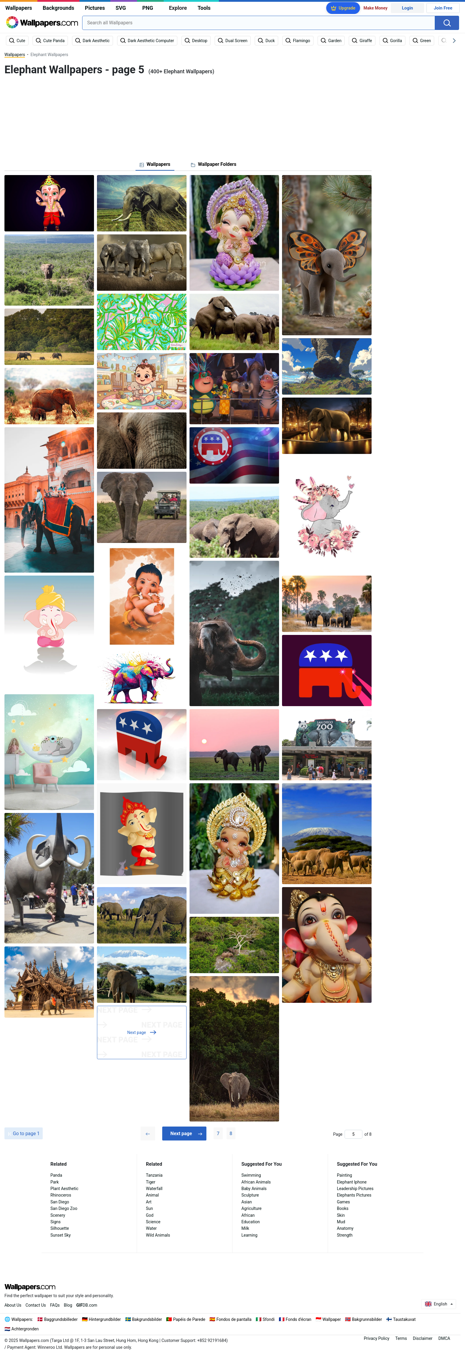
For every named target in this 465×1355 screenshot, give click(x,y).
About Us (12, 1305)
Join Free (443, 8)
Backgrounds (58, 8)
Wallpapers (18, 8)
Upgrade (347, 8)
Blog (68, 1305)
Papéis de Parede (189, 1319)
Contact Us (36, 1305)
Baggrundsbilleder (61, 1319)
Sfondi (269, 1319)
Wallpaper (331, 1319)
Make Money (376, 8)
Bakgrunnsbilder (367, 1319)
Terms (401, 1338)
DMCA (444, 1338)
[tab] (155, 164)
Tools (204, 8)
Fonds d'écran (298, 1319)
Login (407, 8)
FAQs (55, 1305)
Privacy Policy (376, 1338)
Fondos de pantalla (234, 1319)
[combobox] (258, 23)
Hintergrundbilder (105, 1319)
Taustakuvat (404, 1319)
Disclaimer (422, 1338)
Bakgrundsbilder (147, 1319)
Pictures (95, 8)
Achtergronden (25, 1329)
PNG (147, 8)
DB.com (86, 1305)
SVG (121, 8)
